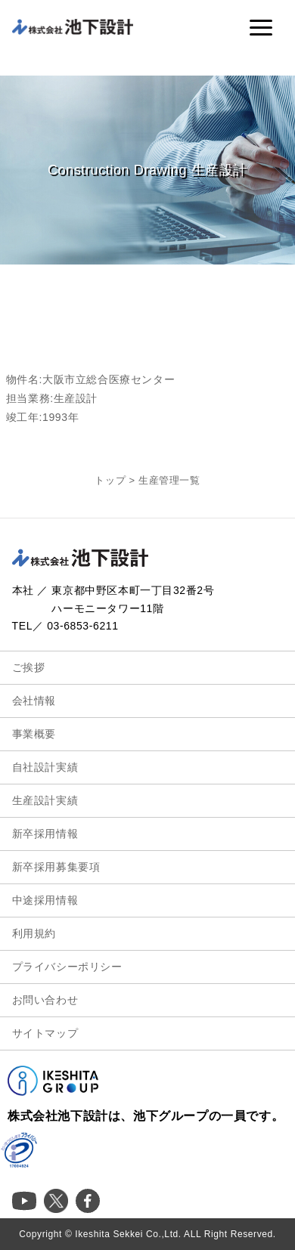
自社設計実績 (45, 767)
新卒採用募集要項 (56, 867)
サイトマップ (45, 1033)
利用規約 (34, 933)
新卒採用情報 (45, 834)
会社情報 (34, 701)
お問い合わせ (45, 1000)
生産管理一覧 (169, 480)
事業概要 (34, 734)
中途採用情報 (45, 900)
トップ (110, 480)
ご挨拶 (28, 667)
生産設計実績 (45, 800)
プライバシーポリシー (67, 967)
